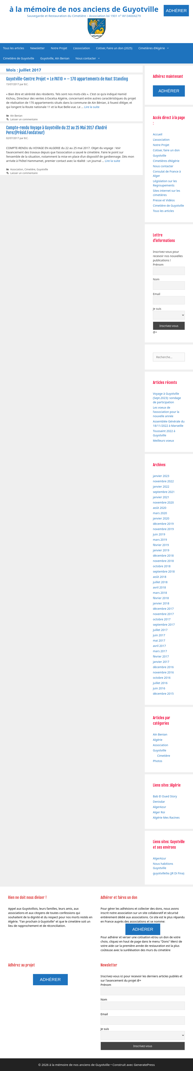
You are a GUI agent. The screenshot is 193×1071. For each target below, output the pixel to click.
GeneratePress (144, 1065)
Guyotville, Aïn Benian (54, 58)
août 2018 (159, 577)
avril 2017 (159, 646)
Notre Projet (59, 48)
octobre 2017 (161, 619)
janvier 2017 (161, 662)
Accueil (157, 134)
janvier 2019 (161, 550)
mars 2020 (160, 513)
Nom (156, 279)
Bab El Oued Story (165, 796)
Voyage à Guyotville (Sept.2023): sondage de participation (167, 398)
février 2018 (161, 598)
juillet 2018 (160, 582)
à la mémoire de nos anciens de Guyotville (83, 9)
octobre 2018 (161, 566)
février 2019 (161, 545)
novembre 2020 (163, 502)
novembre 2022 (163, 481)
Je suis (157, 309)
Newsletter (37, 48)
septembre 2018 (164, 571)
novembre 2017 (163, 614)
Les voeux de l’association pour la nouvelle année (166, 412)
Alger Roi (159, 812)
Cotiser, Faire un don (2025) (114, 48)
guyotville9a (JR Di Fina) (168, 873)
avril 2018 (159, 587)
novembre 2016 (163, 672)
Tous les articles (13, 48)
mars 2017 (160, 651)
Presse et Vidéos (164, 200)
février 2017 (161, 656)
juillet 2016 (160, 683)
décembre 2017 (163, 609)
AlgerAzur (159, 807)
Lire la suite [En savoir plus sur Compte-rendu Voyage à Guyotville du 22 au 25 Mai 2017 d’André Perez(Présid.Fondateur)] (112, 161)
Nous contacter (89, 58)
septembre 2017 (164, 624)
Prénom (158, 264)
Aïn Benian (16, 115)
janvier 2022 (161, 486)
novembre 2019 (163, 529)
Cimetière (29, 169)
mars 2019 (160, 540)
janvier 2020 (161, 518)
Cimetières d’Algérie (155, 48)
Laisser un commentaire (23, 119)
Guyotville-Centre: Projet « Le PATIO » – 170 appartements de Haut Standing (67, 78)
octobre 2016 (161, 678)
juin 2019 (159, 534)
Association (16, 169)
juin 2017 (159, 635)
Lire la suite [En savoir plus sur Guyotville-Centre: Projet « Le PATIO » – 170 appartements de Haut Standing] (91, 107)
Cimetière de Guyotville (18, 58)
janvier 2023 (161, 476)
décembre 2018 (163, 555)
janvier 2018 (161, 603)
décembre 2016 (163, 667)
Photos (157, 761)
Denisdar (159, 802)
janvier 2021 (161, 497)
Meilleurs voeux (163, 440)
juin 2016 (159, 688)
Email (156, 294)
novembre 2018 (163, 561)
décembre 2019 (163, 524)
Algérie (157, 740)
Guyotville (42, 169)
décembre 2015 (163, 693)
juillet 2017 (160, 630)
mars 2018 (160, 593)
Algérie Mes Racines (166, 817)
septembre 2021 (164, 492)
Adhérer (176, 10)
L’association (81, 48)
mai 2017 (159, 640)
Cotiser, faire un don (166, 150)
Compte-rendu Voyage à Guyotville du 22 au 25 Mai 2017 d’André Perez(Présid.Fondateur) (56, 130)
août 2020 (159, 508)
